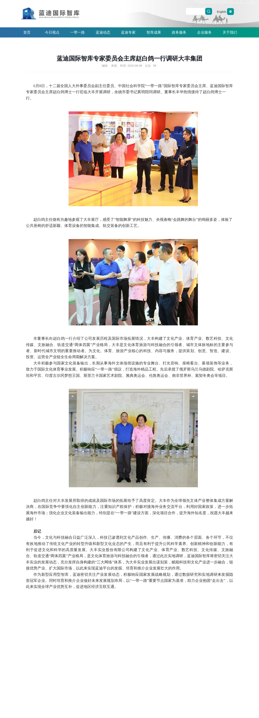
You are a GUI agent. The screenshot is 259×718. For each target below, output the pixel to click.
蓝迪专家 (128, 32)
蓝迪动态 (103, 32)
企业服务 (204, 32)
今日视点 (52, 32)
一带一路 (77, 32)
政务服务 (179, 32)
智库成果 (153, 32)
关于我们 (230, 32)
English (225, 11)
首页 (27, 32)
